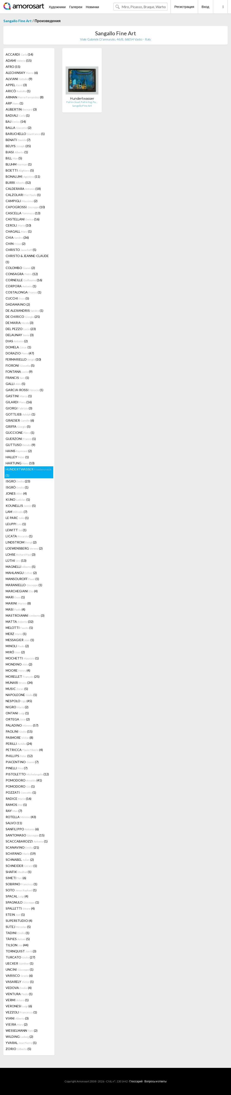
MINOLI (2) (17, 646)
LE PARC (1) (17, 518)
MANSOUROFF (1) (22, 579)
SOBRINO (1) (21, 884)
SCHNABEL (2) (20, 859)
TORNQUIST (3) (21, 951)
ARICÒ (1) (18, 91)
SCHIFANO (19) (21, 853)
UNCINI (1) (19, 969)
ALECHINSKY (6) (22, 73)
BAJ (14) (16, 121)
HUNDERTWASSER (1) (28, 472)
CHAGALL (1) (19, 231)
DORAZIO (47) (20, 353)
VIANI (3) (17, 1018)
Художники (57, 7)
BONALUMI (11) (23, 176)
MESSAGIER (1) (20, 640)
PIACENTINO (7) (22, 762)
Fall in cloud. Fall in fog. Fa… (81, 102)
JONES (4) (16, 493)
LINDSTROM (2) (21, 542)
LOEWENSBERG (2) (24, 548)
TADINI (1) (17, 933)
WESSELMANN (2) (21, 1030)
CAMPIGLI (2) (21, 201)
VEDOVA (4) (19, 988)
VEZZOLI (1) (21, 1012)
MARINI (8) (18, 603)
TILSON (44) (17, 945)
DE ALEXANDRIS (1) (24, 310)
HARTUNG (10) (20, 463)
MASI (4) (15, 609)
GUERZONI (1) (21, 439)
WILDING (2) (19, 1036)
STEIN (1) (15, 914)
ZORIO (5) (18, 1049)
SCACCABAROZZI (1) (27, 841)
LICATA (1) (19, 536)
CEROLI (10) (18, 225)
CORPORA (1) (21, 286)
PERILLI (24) (19, 744)
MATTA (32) (19, 621)
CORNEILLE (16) (24, 280)
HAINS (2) (19, 451)
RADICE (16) (18, 798)
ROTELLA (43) (21, 817)
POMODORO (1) (20, 786)
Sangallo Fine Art (17, 21)
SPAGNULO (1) (22, 902)
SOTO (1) (21, 890)
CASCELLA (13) (23, 213)
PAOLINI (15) (19, 731)
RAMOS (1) (16, 805)
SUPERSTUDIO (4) (19, 921)
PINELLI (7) (17, 768)
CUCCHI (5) (17, 298)
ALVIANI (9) (19, 79)
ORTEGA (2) (18, 719)
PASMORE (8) (19, 737)
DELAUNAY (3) (20, 335)
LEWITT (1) (16, 530)
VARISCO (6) (19, 975)
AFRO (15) (13, 66)
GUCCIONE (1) (20, 432)
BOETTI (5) (20, 170)
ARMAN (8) (25, 97)
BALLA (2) (18, 128)
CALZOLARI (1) (23, 195)
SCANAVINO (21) (22, 847)
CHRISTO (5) (21, 250)
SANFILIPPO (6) (22, 829)
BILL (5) (14, 158)
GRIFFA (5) (18, 426)
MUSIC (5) (17, 689)
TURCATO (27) (20, 957)
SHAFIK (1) (18, 872)
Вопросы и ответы (155, 1081)
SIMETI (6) (16, 878)
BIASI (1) (17, 152)
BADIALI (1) (18, 115)
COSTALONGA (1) (23, 292)
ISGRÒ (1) (17, 487)
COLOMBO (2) (20, 268)
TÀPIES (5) (18, 939)
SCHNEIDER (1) (21, 866)
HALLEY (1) (17, 457)
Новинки (92, 7)
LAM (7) (16, 512)
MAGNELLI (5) (20, 567)
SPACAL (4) (17, 896)
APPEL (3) (16, 85)
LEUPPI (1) (16, 524)
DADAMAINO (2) (18, 304)
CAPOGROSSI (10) (25, 207)
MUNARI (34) (19, 682)
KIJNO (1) (18, 499)
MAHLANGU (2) (21, 573)
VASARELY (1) (20, 982)
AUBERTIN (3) (21, 109)
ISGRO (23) (18, 481)
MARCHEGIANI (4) (22, 591)
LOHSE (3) (20, 554)
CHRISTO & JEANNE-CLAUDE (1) (27, 259)
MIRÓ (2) (15, 652)
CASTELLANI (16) (22, 219)
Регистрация (184, 7)
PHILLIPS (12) (19, 756)
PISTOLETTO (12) (27, 774)
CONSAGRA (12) (22, 274)
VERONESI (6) (19, 1006)
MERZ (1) (16, 634)
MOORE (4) (18, 670)
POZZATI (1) (21, 792)
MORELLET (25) (22, 676)
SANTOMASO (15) (25, 835)
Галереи (75, 7)
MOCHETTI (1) (22, 658)
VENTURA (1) (19, 994)
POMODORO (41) (24, 780)
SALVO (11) (14, 823)
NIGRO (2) (17, 707)
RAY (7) (14, 811)
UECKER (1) (19, 963)
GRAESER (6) (20, 420)
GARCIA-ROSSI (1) (24, 390)
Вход (205, 7)
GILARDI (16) (19, 402)
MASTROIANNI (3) (25, 615)
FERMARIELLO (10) (23, 359)
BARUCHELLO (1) (25, 134)
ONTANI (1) (17, 713)
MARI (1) (15, 597)
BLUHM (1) (19, 164)
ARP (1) (14, 103)
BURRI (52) (18, 182)
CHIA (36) (17, 237)
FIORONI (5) (20, 365)
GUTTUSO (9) (20, 445)
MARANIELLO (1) (24, 585)
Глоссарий (136, 1081)
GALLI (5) (15, 384)
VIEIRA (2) (17, 1024)
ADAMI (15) (19, 60)
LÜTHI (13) (16, 560)
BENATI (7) (18, 140)
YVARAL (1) (21, 1043)
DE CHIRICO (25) (23, 317)
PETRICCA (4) (24, 750)
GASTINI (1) (19, 396)
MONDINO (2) (19, 664)
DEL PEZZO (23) (21, 329)
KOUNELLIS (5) (21, 505)
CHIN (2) (15, 243)
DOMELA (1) (18, 347)
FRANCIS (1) (17, 378)
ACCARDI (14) (19, 54)
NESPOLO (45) (19, 701)
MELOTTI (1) (19, 628)
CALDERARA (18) (23, 189)
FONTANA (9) (19, 371)
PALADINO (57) (22, 725)
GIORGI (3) (19, 408)
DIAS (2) (17, 341)
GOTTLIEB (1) (20, 414)
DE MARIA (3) (19, 323)
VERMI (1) (17, 1000)
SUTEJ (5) (18, 927)
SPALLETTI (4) (20, 908)
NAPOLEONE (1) (21, 695)
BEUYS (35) (18, 146)
